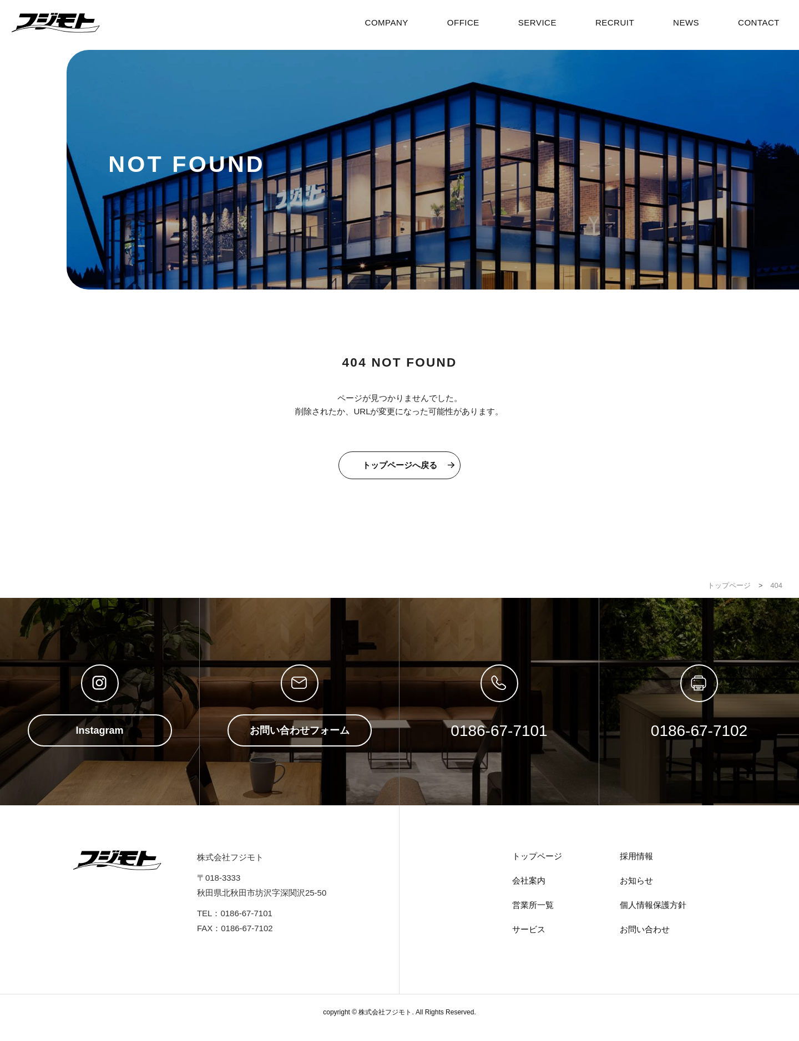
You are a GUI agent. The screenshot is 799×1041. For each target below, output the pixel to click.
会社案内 (528, 880)
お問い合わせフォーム (300, 730)
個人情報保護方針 (653, 905)
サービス (528, 929)
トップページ (537, 856)
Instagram (99, 730)
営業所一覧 (533, 905)
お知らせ (636, 880)
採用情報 (636, 856)
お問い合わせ (645, 929)
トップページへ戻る (399, 465)
